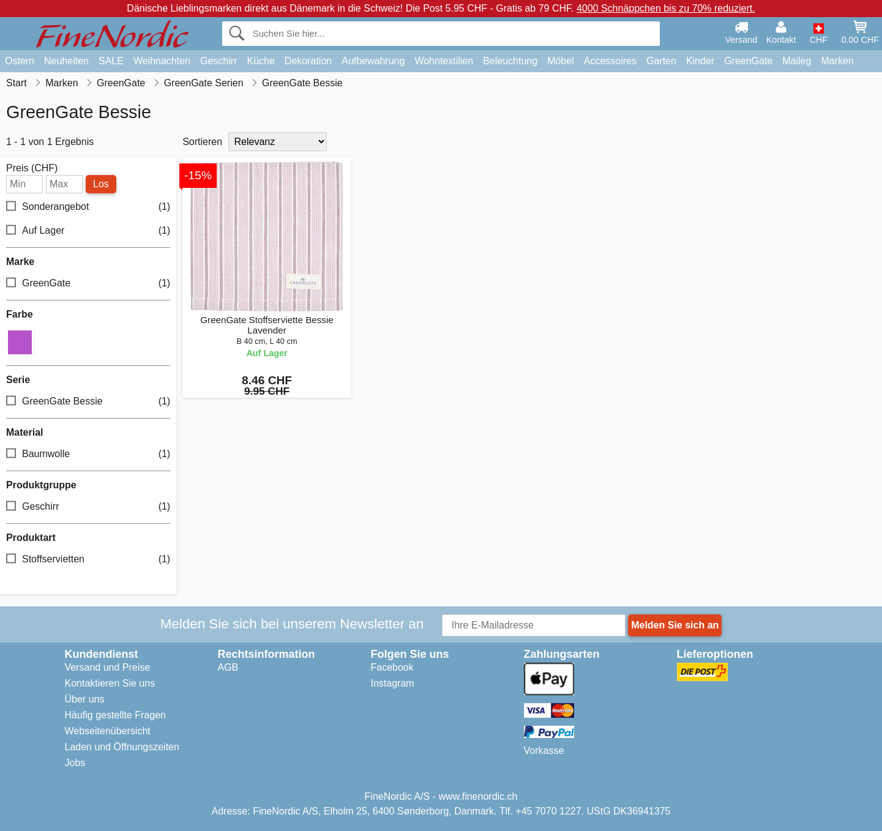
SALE (111, 61)
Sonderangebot (88, 207)
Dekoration (308, 61)
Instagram (392, 683)
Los (101, 184)
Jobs (75, 763)
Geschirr (218, 61)
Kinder (700, 61)
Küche (260, 61)
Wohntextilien (443, 61)
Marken (837, 61)
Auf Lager (88, 231)
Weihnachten (161, 61)
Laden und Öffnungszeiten (122, 747)
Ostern (19, 61)
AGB (228, 667)
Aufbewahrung (373, 61)
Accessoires (610, 61)
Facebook (392, 667)
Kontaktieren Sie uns (110, 683)
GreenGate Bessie (88, 402)
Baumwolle (88, 454)
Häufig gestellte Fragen (115, 715)
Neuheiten (66, 61)
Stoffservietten (88, 559)
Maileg (796, 61)
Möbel (560, 61)
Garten (661, 61)
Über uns (85, 699)
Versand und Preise (108, 667)
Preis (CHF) (32, 168)
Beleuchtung (510, 61)
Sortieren (202, 141)
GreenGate (748, 61)
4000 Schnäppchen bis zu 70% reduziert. (666, 8)
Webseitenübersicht (108, 731)
